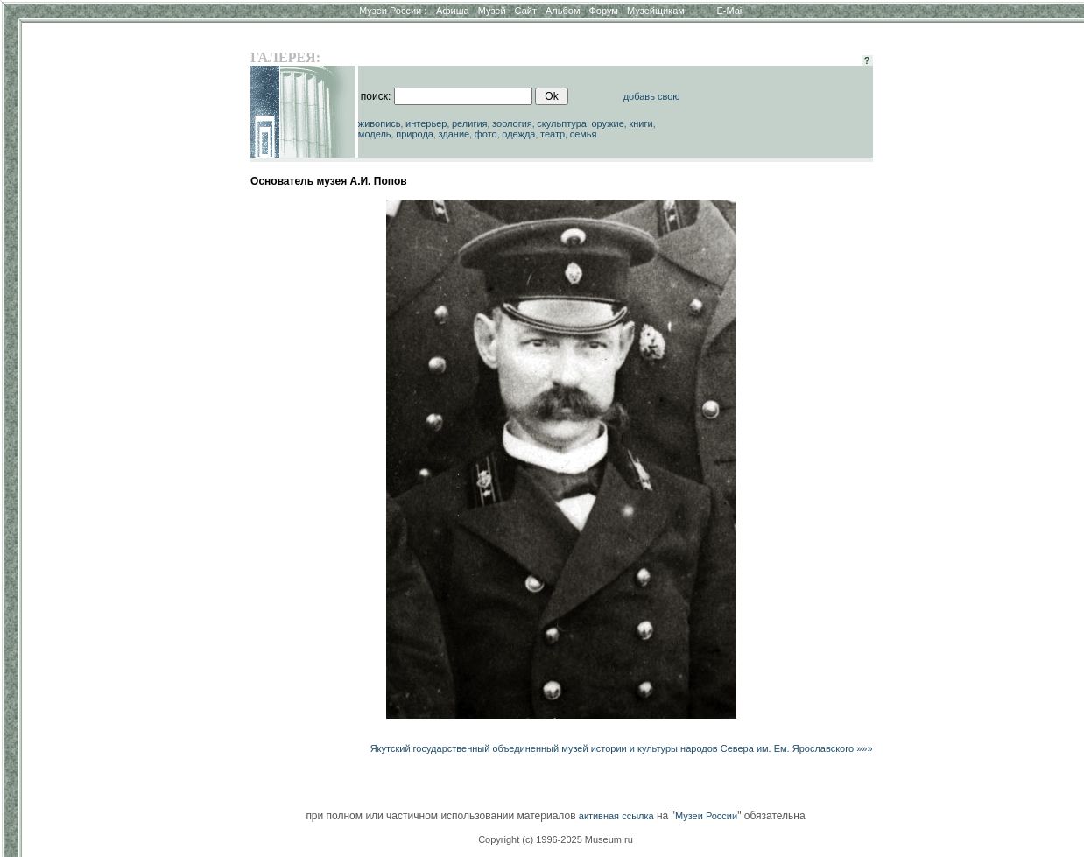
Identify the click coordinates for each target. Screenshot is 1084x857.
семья (583, 134)
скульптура (562, 123)
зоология (512, 123)
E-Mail (730, 10)
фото (486, 134)
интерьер (426, 123)
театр (552, 134)
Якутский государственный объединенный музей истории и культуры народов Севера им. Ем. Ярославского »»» (621, 748)
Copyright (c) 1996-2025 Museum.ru (555, 839)
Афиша (452, 10)
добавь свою (651, 96)
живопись (379, 123)
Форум (602, 10)
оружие (608, 123)
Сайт (526, 10)
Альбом (563, 10)
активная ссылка (616, 816)
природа (414, 134)
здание (453, 134)
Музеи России (393, 10)
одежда (518, 134)
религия (470, 123)
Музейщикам (656, 10)
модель (374, 134)
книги (640, 123)
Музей (492, 10)
